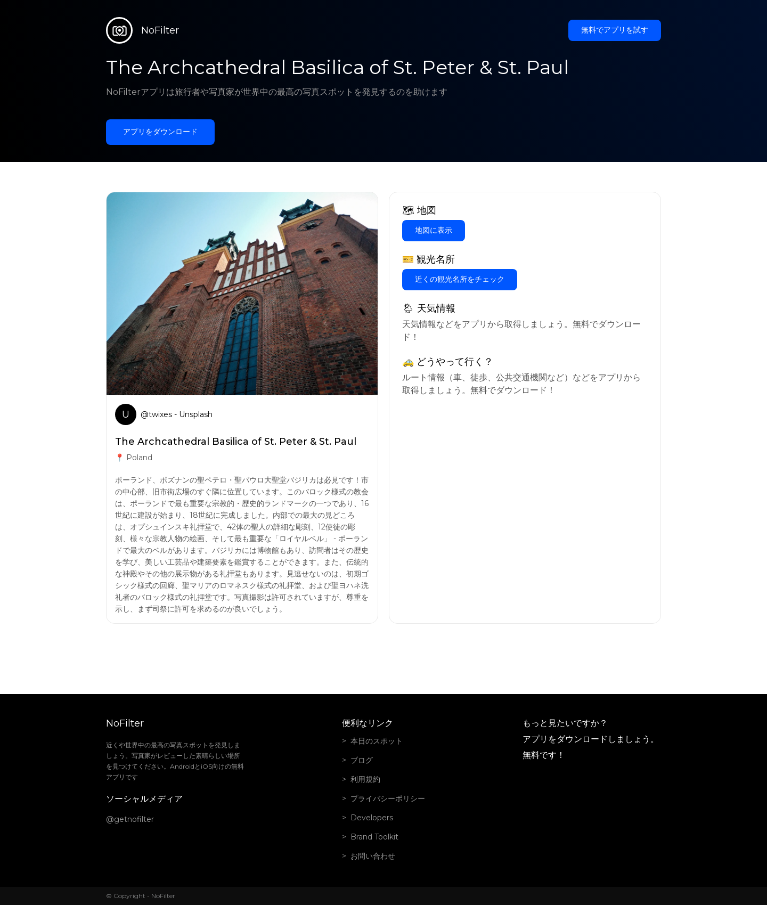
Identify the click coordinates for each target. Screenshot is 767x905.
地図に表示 (433, 230)
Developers (371, 817)
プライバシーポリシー (387, 798)
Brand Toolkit (374, 837)
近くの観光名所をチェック (459, 279)
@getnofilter (130, 819)
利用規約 (365, 779)
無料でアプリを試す (614, 30)
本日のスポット (376, 741)
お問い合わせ (372, 856)
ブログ (361, 760)
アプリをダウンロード (160, 131)
